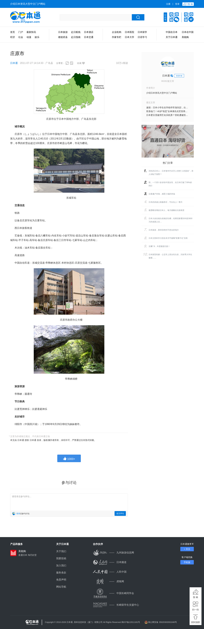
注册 (168, 4)
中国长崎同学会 (113, 593)
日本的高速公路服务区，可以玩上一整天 (166, 202)
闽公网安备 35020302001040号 (162, 622)
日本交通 (88, 37)
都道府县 (63, 37)
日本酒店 (88, 32)
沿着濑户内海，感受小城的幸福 (162, 194)
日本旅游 (63, 32)
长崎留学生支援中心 (116, 605)
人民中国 (109, 571)
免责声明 (61, 579)
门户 (20, 32)
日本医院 (129, 32)
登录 (177, 4)
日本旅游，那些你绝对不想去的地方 (164, 230)
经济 (12, 37)
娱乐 (37, 37)
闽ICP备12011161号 (130, 622)
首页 (12, 32)
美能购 (185, 37)
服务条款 (61, 572)
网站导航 (61, 586)
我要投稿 (61, 558)
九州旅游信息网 (113, 552)
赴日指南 (76, 37)
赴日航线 (76, 32)
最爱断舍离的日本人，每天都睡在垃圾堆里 (166, 210)
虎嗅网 (108, 581)
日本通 (14, 63)
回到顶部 (195, 622)
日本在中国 (187, 32)
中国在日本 (171, 32)
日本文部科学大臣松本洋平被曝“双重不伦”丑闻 (168, 238)
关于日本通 (171, 37)
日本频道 (109, 562)
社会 (20, 37)
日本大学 (129, 37)
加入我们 (61, 565)
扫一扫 (195, 609)
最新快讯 (31, 32)
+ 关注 (187, 549)
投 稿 (195, 597)
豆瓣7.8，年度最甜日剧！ (159, 246)
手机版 (187, 562)
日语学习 (142, 37)
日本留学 (142, 32)
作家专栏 (116, 37)
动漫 (29, 37)
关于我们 (61, 551)
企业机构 (116, 32)
